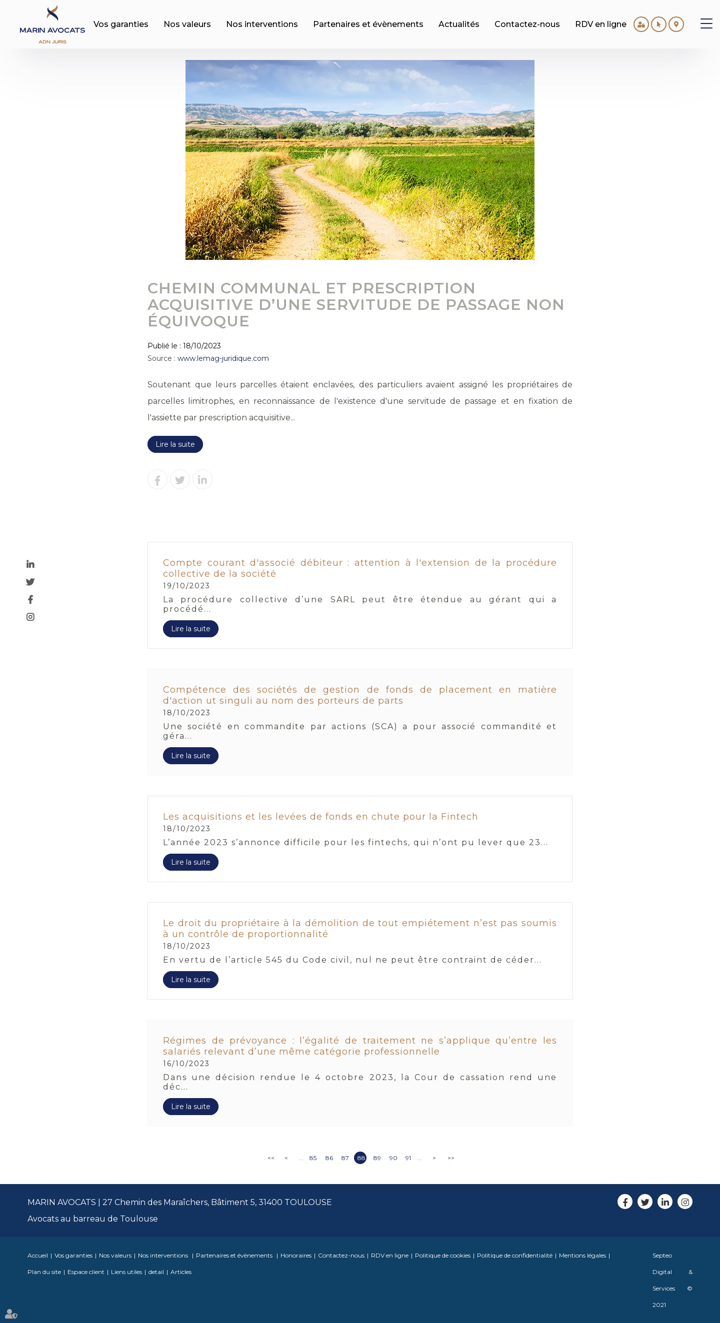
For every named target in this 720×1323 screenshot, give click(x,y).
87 (345, 1158)
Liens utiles (126, 1272)
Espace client (86, 1272)
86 (329, 1158)
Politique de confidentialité (514, 1255)
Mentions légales (582, 1255)
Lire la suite (175, 444)
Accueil (38, 1255)
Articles (181, 1272)
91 (408, 1158)
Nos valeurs (115, 1255)
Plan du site (44, 1272)
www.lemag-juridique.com (223, 358)
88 (362, 1158)
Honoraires (296, 1255)
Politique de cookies (442, 1255)
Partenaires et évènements (235, 1255)
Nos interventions (164, 1255)
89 (377, 1158)
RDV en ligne (389, 1255)
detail (156, 1272)
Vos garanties (73, 1255)
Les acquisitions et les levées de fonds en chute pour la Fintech (320, 816)
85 (313, 1158)
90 (394, 1158)
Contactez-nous (341, 1255)
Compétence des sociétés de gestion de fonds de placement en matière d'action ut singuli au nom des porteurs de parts (360, 695)
